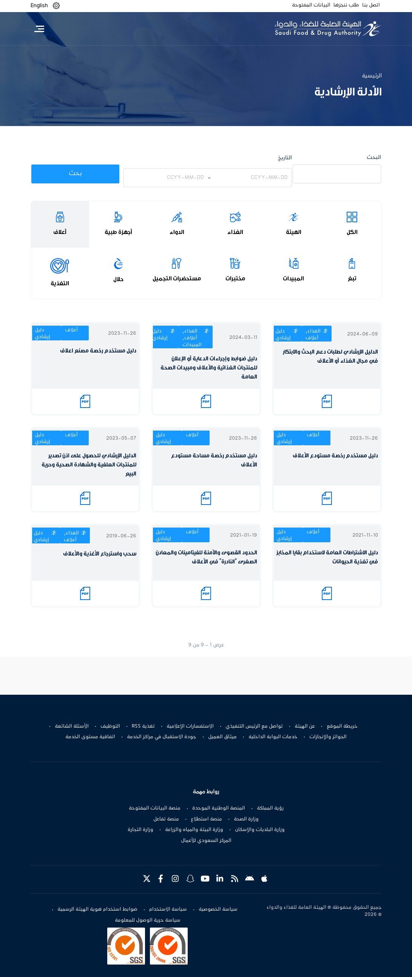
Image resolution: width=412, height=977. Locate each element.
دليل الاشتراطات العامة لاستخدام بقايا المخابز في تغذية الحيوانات (327, 557)
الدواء (177, 232)
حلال (118, 279)
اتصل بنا (371, 5)
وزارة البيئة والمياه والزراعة (194, 830)
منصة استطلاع (206, 819)
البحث (374, 157)
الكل (352, 232)
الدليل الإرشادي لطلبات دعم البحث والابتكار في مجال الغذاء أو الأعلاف (330, 356)
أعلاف (59, 232)
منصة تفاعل (166, 819)
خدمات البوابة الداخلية (273, 737)
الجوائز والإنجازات (328, 737)
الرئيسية (372, 75)
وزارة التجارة (140, 830)
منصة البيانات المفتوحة (155, 808)
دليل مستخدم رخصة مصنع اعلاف (98, 351)
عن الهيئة (305, 726)
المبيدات (293, 278)
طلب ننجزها (346, 5)
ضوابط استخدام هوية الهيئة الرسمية (97, 909)
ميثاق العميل (222, 737)
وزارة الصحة (246, 819)
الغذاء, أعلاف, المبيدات (192, 338)
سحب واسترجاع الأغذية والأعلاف (99, 554)
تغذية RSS (143, 726)
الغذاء (235, 232)
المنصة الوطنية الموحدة (218, 808)
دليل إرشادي (283, 334)
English (39, 5)
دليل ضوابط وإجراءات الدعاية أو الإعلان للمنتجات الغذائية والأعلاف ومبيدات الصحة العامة (208, 367)
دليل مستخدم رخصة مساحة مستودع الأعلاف (214, 460)
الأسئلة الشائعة (72, 726)
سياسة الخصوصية (218, 909)
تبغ (352, 278)
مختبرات (235, 278)
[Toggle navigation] (39, 28)
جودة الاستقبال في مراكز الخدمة (161, 737)
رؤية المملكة (270, 808)
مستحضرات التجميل (177, 278)
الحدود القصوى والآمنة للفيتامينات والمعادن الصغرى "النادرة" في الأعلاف (206, 557)
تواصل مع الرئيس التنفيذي (254, 726)
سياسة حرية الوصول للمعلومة (148, 920)
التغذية (60, 283)
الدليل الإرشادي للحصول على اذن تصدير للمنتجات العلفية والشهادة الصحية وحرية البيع (89, 464)
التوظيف (110, 726)
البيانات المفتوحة (311, 5)
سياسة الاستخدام (168, 909)
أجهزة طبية (118, 232)
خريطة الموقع (342, 726)
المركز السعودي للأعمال (206, 841)
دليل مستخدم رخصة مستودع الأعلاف (335, 455)
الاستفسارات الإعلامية (190, 726)
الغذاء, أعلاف (313, 334)
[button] (56, 6)
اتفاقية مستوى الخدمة (90, 737)
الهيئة (293, 232)
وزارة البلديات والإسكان (260, 830)
